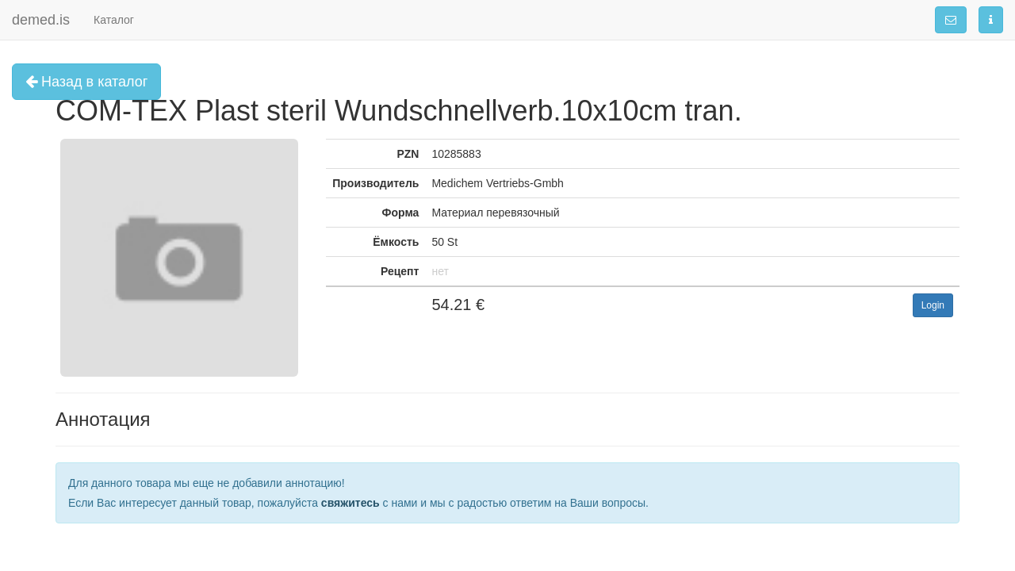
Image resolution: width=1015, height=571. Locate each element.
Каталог (114, 19)
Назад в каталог (86, 82)
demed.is (41, 20)
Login (932, 305)
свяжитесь (350, 502)
